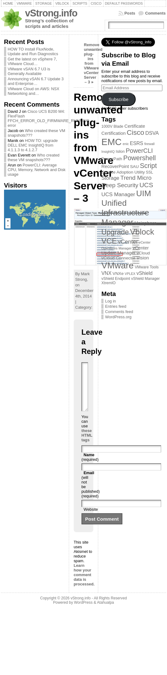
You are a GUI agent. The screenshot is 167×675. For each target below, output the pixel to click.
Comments (155, 13)
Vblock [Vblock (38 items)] (142, 231)
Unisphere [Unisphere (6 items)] (145, 223)
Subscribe (118, 99)
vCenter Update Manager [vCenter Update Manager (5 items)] (125, 250)
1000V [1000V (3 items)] (106, 126)
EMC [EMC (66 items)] (111, 142)
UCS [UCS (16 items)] (146, 184)
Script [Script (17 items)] (148, 166)
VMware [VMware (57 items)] (117, 265)
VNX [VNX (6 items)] (106, 273)
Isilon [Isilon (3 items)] (120, 151)
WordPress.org (118, 317)
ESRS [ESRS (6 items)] (136, 143)
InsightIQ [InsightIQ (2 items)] (108, 151)
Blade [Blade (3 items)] (118, 126)
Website (91, 518)
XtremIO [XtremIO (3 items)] (108, 283)
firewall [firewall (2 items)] (149, 144)
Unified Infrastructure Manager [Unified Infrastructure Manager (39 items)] (125, 212)
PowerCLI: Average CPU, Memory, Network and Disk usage (37, 170)
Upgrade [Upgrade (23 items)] (115, 232)
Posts (130, 13)
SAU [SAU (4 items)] (134, 166)
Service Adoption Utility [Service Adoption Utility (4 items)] (123, 172)
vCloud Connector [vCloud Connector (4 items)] (118, 258)
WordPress (83, 612)
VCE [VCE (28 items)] (109, 241)
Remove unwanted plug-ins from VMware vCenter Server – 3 (93, 63)
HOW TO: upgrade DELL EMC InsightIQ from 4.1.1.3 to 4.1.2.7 (33, 145)
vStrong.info (51, 13)
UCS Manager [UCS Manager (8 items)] (118, 194)
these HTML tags (86, 445)
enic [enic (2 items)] (126, 144)
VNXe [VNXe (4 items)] (118, 273)
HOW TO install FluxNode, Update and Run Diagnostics (33, 51)
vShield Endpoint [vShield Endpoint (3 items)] (115, 278)
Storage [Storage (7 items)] (110, 178)
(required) (90, 466)
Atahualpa (105, 612)
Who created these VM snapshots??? (33, 157)
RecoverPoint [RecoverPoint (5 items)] (115, 166)
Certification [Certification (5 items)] (113, 133)
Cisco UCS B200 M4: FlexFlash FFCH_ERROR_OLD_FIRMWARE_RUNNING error (49, 118)
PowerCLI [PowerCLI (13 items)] (139, 150)
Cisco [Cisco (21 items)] (135, 132)
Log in (110, 301)
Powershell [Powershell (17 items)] (139, 158)
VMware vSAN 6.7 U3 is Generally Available (29, 71)
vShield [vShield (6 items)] (145, 273)
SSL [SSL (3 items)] (149, 172)
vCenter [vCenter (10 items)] (128, 241)
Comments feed (119, 311)
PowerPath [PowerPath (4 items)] (111, 159)
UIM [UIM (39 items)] (143, 193)
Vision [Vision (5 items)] (142, 257)
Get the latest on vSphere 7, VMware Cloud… (32, 61)
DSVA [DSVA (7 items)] (152, 133)
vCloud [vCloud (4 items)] (143, 253)
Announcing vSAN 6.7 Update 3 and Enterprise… (36, 81)
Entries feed (115, 306)
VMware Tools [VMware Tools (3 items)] (147, 267)
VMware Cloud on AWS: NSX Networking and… (33, 91)
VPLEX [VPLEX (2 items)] (130, 274)
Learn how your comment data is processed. (84, 584)
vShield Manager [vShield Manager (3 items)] (145, 278)
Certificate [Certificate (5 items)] (135, 126)
